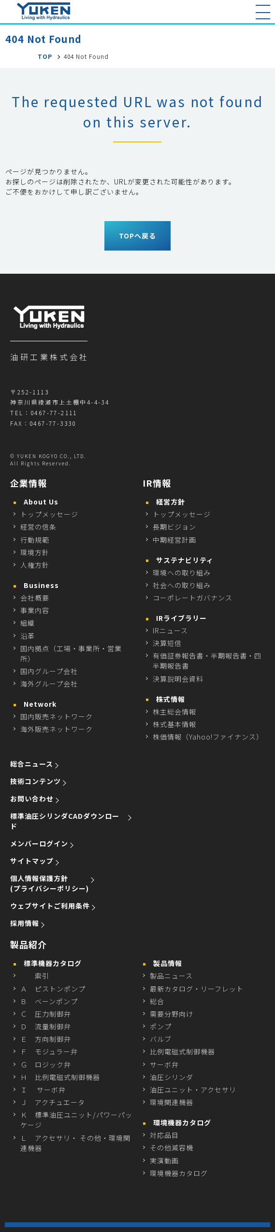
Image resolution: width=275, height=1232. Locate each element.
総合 (157, 1001)
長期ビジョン (174, 527)
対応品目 (164, 1135)
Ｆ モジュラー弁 (49, 1051)
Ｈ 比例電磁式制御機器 (60, 1077)
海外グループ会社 (49, 683)
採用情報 (24, 923)
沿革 (27, 636)
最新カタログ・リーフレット (197, 989)
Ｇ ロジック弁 (45, 1064)
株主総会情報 (174, 711)
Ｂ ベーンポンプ (49, 1001)
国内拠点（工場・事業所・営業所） (71, 653)
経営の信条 (38, 527)
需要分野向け (171, 1014)
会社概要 (34, 597)
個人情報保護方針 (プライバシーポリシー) (49, 883)
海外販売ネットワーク (56, 729)
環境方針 (34, 552)
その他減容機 (171, 1147)
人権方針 (34, 565)
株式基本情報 (174, 724)
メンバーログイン (39, 843)
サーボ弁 (164, 1064)
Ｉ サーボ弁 (43, 1089)
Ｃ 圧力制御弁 (45, 1014)
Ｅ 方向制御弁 (45, 1039)
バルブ (161, 1039)
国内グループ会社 (49, 671)
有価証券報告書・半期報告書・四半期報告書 (207, 661)
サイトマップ (32, 861)
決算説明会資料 (178, 679)
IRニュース (170, 630)
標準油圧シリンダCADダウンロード (64, 821)
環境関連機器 (171, 1102)
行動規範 (34, 540)
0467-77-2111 (53, 412)
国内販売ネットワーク (56, 716)
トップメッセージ (49, 514)
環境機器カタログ (179, 1173)
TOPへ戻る (137, 235)
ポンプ (161, 1026)
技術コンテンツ (35, 781)
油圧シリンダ (171, 1077)
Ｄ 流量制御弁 (45, 1026)
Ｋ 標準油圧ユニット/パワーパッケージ (76, 1120)
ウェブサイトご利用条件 (50, 905)
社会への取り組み (182, 585)
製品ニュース (171, 975)
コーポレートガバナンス (192, 597)
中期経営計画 (174, 540)
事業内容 (34, 610)
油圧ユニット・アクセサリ (193, 1089)
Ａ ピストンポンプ (53, 989)
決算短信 (167, 643)
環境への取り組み (182, 572)
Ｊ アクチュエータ (52, 1102)
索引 (34, 975)
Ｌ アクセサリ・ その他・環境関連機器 (75, 1143)
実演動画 (164, 1160)
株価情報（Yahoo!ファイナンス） (208, 737)
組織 (27, 623)
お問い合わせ (32, 798)
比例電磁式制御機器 (182, 1051)
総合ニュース (31, 764)
